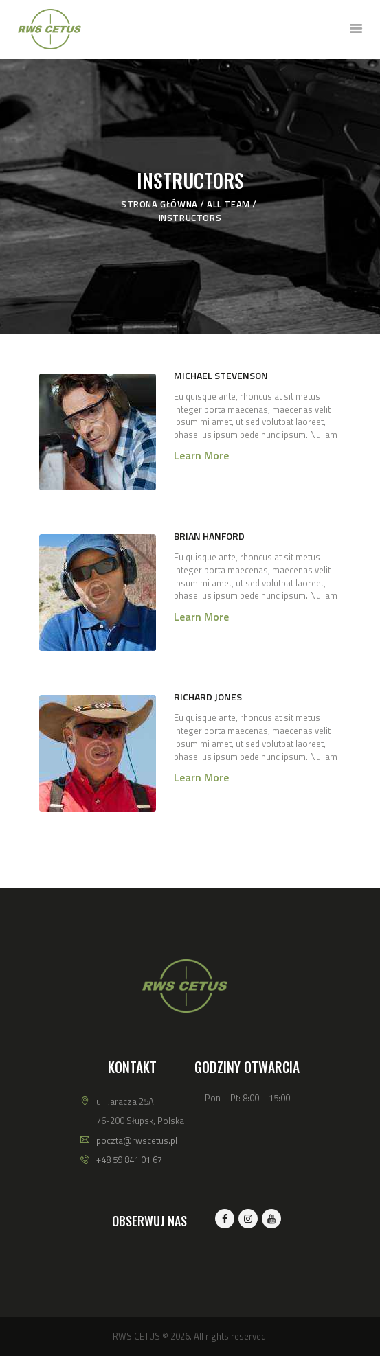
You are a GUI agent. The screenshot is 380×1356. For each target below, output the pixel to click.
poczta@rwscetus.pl (136, 1140)
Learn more (201, 455)
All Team (228, 204)
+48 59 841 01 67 (129, 1160)
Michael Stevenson (221, 375)
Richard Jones (208, 697)
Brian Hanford (209, 536)
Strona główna (159, 204)
